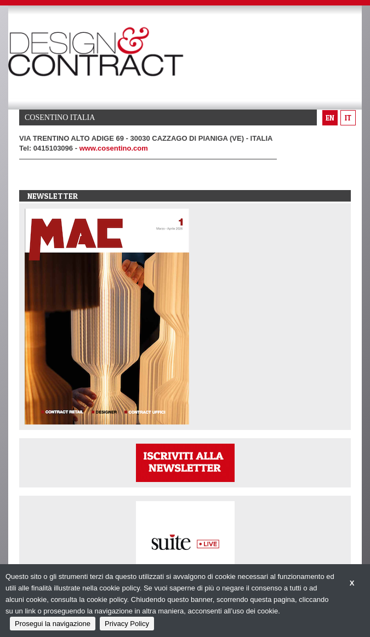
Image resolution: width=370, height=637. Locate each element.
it (348, 117)
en (330, 117)
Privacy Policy (127, 623)
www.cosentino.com (113, 148)
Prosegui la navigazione (52, 623)
